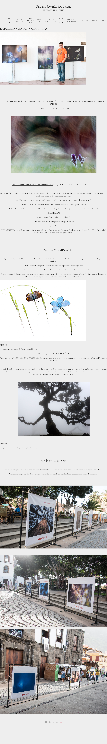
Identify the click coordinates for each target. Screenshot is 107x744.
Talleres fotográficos (50, 20)
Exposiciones (84, 21)
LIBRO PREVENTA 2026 (30, 20)
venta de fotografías (71, 20)
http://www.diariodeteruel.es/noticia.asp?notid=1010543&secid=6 (22, 448)
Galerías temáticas (19, 20)
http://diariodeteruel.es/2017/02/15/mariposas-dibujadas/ (19, 349)
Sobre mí (39, 20)
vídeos (95, 21)
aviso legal (53, 727)
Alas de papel (61, 20)
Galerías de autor (9, 20)
